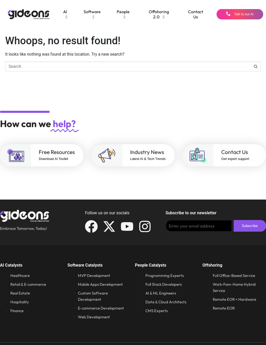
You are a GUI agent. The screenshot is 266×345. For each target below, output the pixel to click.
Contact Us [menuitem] (195, 14)
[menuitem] (65, 14)
